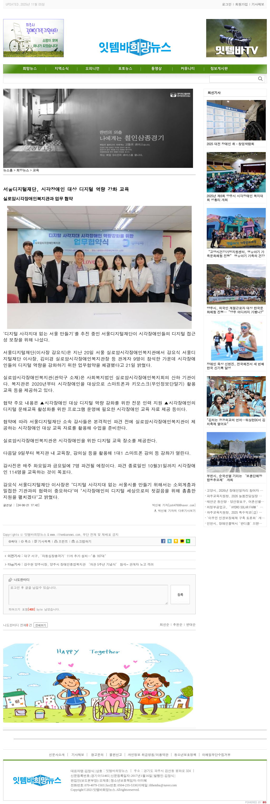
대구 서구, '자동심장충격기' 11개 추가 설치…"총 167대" (65, 556)
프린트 (63, 541)
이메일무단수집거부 (216, 754)
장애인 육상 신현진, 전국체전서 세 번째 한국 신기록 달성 (235, 366)
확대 (14, 541)
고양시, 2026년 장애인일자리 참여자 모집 (236, 490)
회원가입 (241, 4)
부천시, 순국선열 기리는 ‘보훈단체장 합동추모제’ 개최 (234, 478)
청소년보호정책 (185, 754)
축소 (28, 541)
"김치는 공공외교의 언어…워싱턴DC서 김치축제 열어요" (236, 422)
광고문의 (97, 754)
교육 (36, 170)
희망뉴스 (22, 170)
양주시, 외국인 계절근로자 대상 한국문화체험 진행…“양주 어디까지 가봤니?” (236, 310)
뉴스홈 (8, 170)
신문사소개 (57, 754)
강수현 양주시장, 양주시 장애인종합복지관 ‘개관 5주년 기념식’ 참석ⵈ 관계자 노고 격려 (89, 564)
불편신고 (115, 754)
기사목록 (44, 541)
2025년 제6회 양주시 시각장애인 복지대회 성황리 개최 (235, 197)
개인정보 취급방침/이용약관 (148, 754)
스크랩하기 (83, 541)
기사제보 (258, 4)
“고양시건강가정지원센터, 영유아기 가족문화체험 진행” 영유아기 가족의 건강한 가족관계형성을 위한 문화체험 (236, 255)
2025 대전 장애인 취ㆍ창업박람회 (230, 143)
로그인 (227, 4)
